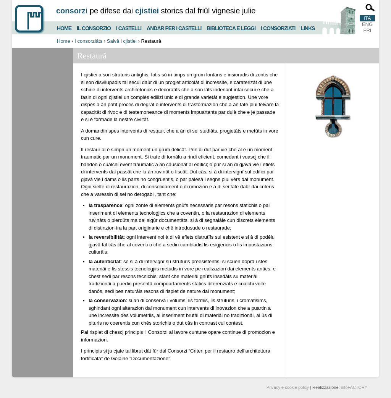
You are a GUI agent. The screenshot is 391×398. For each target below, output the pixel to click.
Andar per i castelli (174, 27)
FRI (368, 30)
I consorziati (278, 27)
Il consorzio (94, 27)
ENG (367, 24)
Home (64, 27)
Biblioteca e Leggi (231, 27)
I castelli (128, 27)
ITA (367, 18)
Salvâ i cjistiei (122, 41)
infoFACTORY (354, 387)
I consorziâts (88, 41)
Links (308, 27)
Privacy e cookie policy (288, 387)
